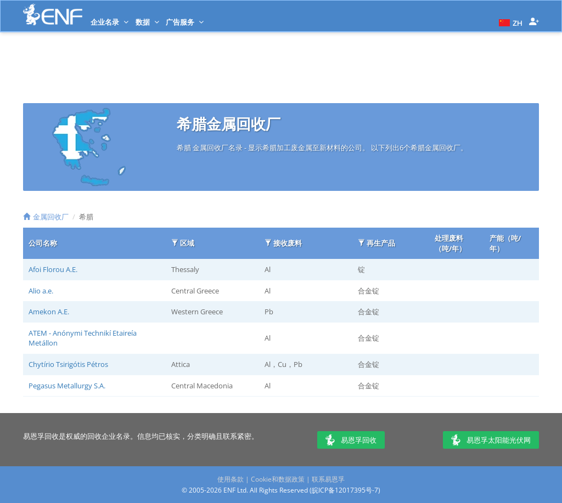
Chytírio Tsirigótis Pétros (68, 364)
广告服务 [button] (185, 22)
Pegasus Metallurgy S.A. (67, 386)
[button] (509, 22)
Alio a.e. (41, 291)
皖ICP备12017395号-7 (345, 490)
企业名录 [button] (109, 22)
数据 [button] (147, 22)
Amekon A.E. (49, 312)
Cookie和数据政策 (278, 479)
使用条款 (230, 479)
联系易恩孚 (328, 479)
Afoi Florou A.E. (53, 269)
